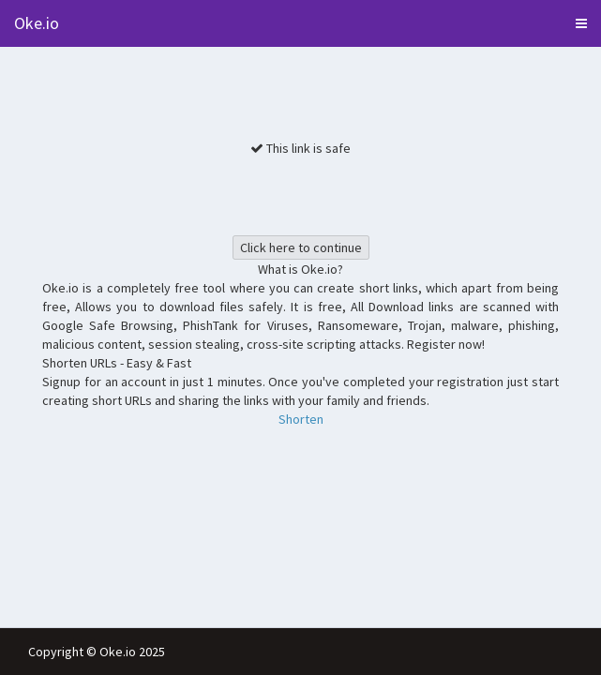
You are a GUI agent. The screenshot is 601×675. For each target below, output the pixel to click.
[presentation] (300, 194)
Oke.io (36, 23)
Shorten (300, 419)
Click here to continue (301, 247)
